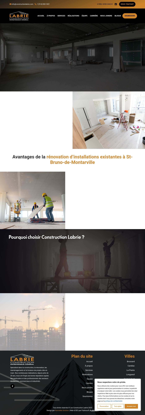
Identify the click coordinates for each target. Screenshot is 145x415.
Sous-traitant (127, 4)
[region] (118, 395)
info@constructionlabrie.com (21, 4)
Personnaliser (104, 406)
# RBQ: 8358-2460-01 (105, 4)
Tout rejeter (118, 406)
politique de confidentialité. (114, 401)
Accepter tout (131, 406)
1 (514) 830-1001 (42, 4)
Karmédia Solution (62, 410)
